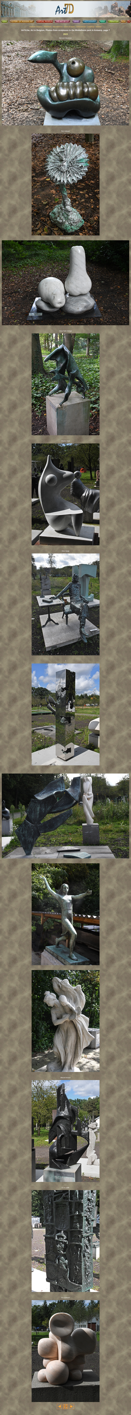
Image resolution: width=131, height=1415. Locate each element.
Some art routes (69, 27)
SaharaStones (81, 27)
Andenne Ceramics (35, 27)
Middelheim (47, 27)
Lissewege (91, 27)
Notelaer (99, 27)
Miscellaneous (58, 27)
